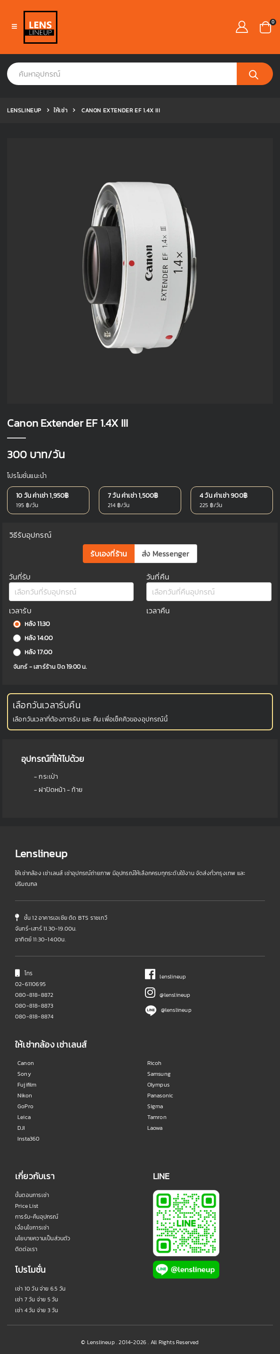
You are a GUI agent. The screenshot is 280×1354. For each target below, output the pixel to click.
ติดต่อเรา (26, 1249)
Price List (26, 1206)
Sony (24, 1074)
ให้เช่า (60, 110)
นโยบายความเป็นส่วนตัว (43, 1238)
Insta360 (28, 1139)
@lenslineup (168, 995)
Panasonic (160, 1095)
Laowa (155, 1128)
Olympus (158, 1084)
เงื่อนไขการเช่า (32, 1227)
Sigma (155, 1106)
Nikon (24, 1095)
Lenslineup (24, 110)
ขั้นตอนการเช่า (32, 1195)
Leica (24, 1117)
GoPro (25, 1106)
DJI (21, 1128)
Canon (25, 1063)
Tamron (157, 1117)
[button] (265, 26)
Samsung (159, 1074)
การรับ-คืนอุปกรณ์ (37, 1217)
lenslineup (165, 976)
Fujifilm (27, 1084)
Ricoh (154, 1063)
